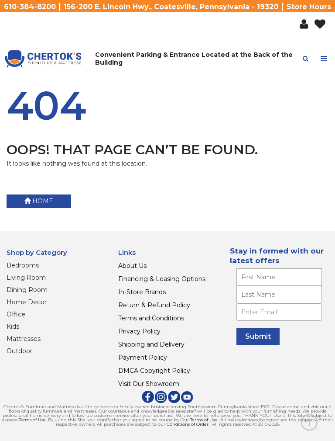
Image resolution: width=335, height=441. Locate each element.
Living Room (26, 277)
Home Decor (27, 302)
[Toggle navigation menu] (324, 59)
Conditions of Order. (188, 424)
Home (38, 201)
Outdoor (19, 351)
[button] (304, 24)
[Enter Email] (279, 312)
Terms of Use (32, 420)
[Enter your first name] (279, 277)
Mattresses (24, 339)
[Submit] (258, 336)
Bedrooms (23, 265)
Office (16, 314)
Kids (13, 326)
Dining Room (27, 290)
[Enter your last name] (279, 294)
